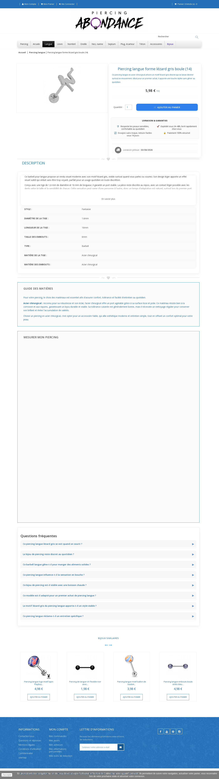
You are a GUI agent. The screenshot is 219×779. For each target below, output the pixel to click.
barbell (31, 176)
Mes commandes (57, 736)
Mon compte (58, 729)
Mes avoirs (54, 740)
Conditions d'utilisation (29, 749)
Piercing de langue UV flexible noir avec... (85, 683)
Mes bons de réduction (60, 755)
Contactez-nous (26, 736)
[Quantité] (128, 107)
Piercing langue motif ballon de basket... (131, 683)
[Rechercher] (197, 37)
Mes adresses (56, 744)
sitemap (22, 757)
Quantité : (118, 107)
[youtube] (167, 731)
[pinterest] (173, 731)
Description (33, 163)
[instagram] (179, 731)
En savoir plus (108, 199)
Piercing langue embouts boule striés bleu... (178, 683)
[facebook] (160, 731)
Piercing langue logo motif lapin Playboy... (38, 683)
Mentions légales (26, 744)
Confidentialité (25, 753)
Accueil (22, 52)
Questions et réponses (29, 740)
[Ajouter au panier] (167, 107)
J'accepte (6, 775)
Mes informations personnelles (57, 750)
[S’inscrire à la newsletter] (120, 747)
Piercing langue (37, 52)
